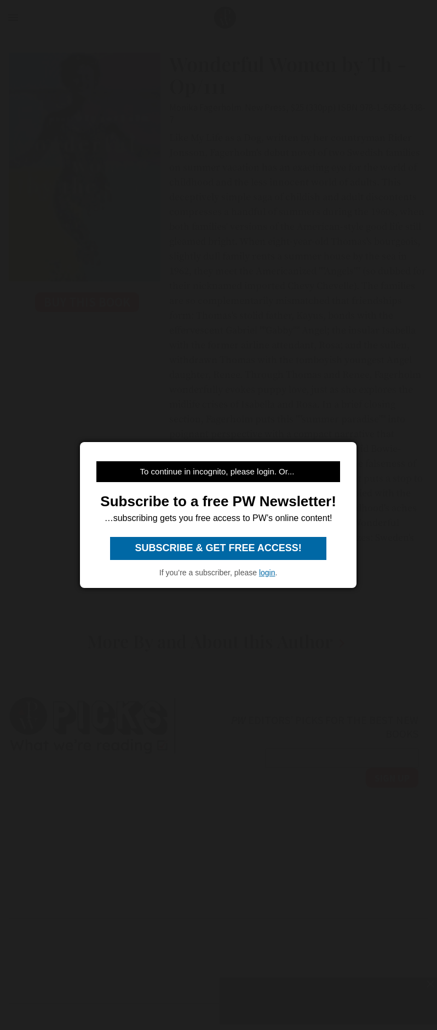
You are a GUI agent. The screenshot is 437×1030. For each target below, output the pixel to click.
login (267, 572)
